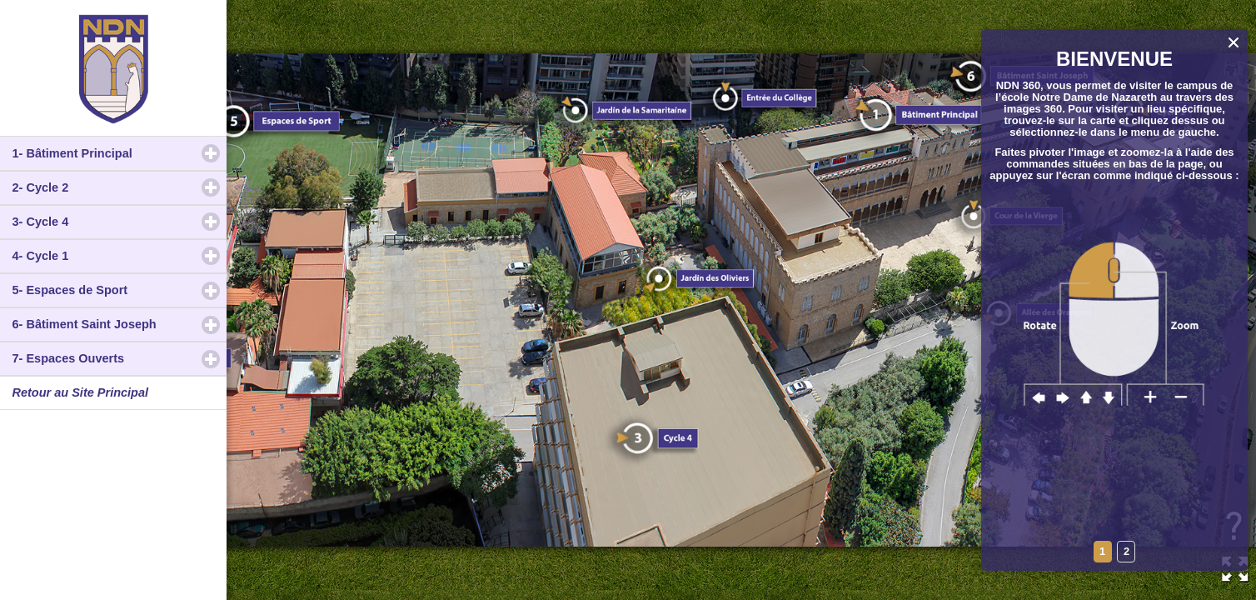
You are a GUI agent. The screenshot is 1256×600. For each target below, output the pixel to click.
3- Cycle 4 (111, 221)
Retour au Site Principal (80, 392)
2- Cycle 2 (111, 187)
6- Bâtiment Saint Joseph (119, 324)
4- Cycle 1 (111, 255)
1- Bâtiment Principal (119, 153)
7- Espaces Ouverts (119, 358)
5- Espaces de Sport (119, 289)
